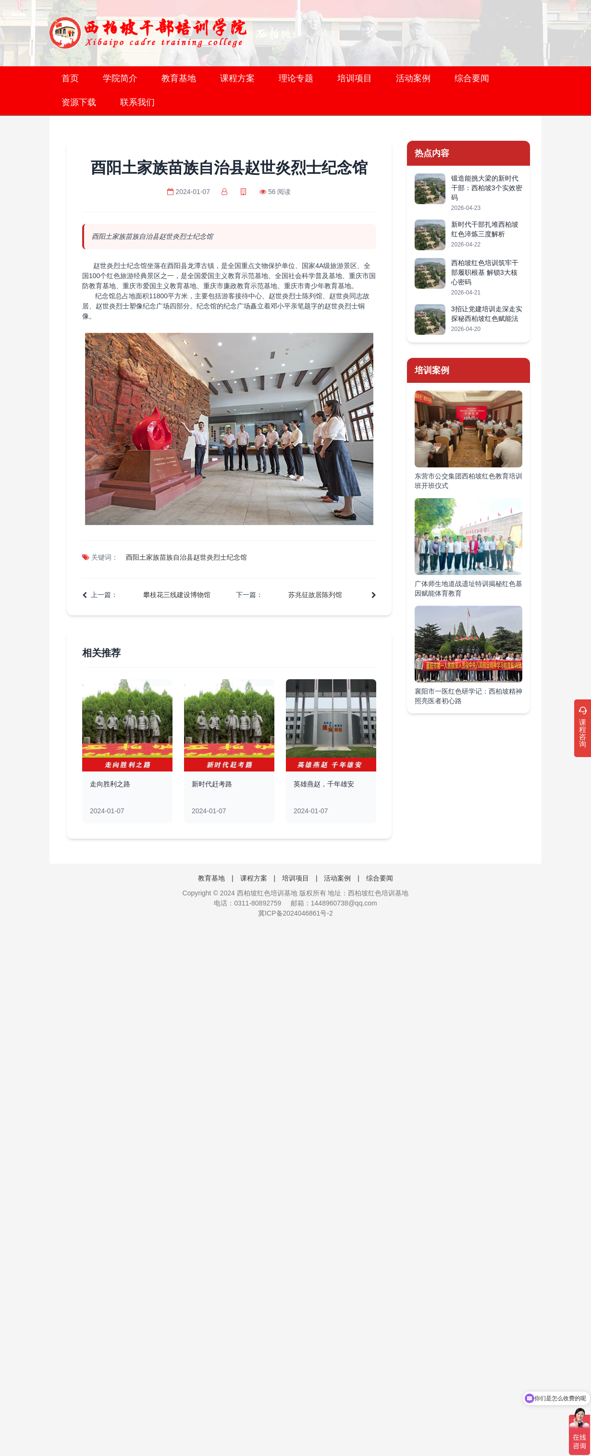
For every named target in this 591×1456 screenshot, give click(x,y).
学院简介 (120, 78)
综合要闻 (472, 78)
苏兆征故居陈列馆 (315, 595)
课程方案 (237, 78)
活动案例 (413, 78)
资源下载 (79, 102)
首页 (70, 78)
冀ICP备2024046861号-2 (295, 913)
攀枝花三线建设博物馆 (176, 595)
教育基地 (178, 78)
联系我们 (137, 102)
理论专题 (296, 78)
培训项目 (354, 78)
